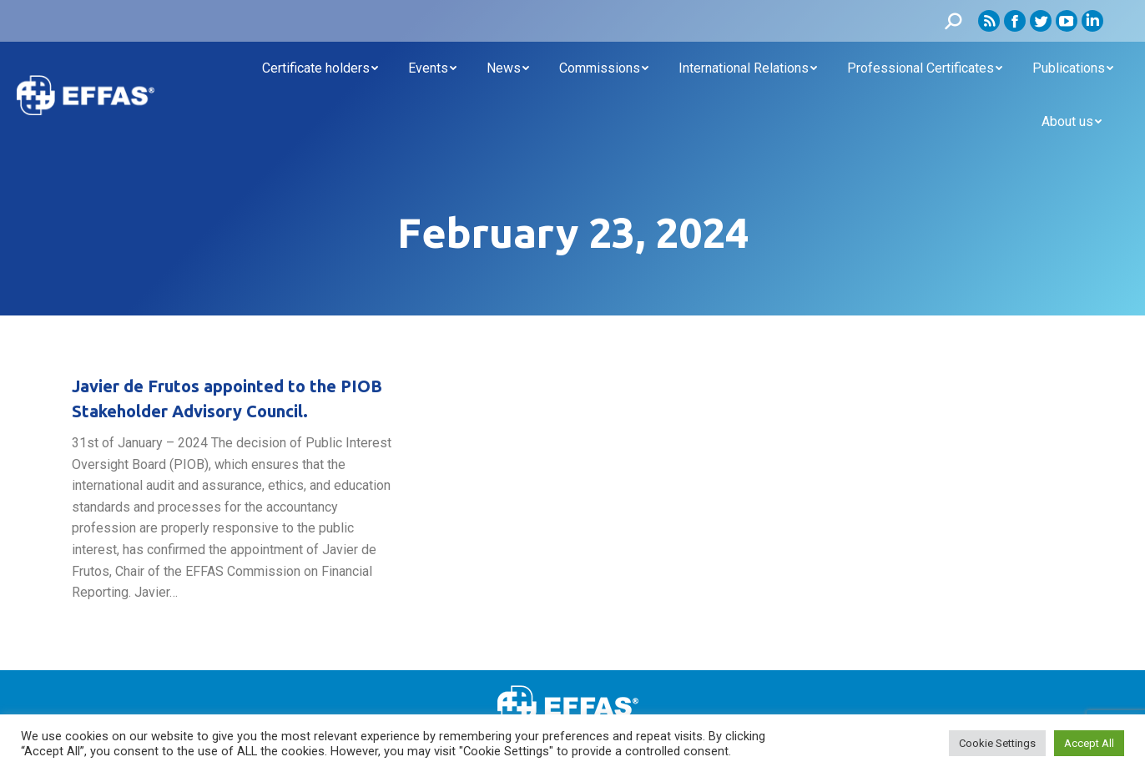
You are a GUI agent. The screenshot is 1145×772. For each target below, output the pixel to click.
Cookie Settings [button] (997, 743)
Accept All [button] (1089, 743)
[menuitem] (320, 68)
